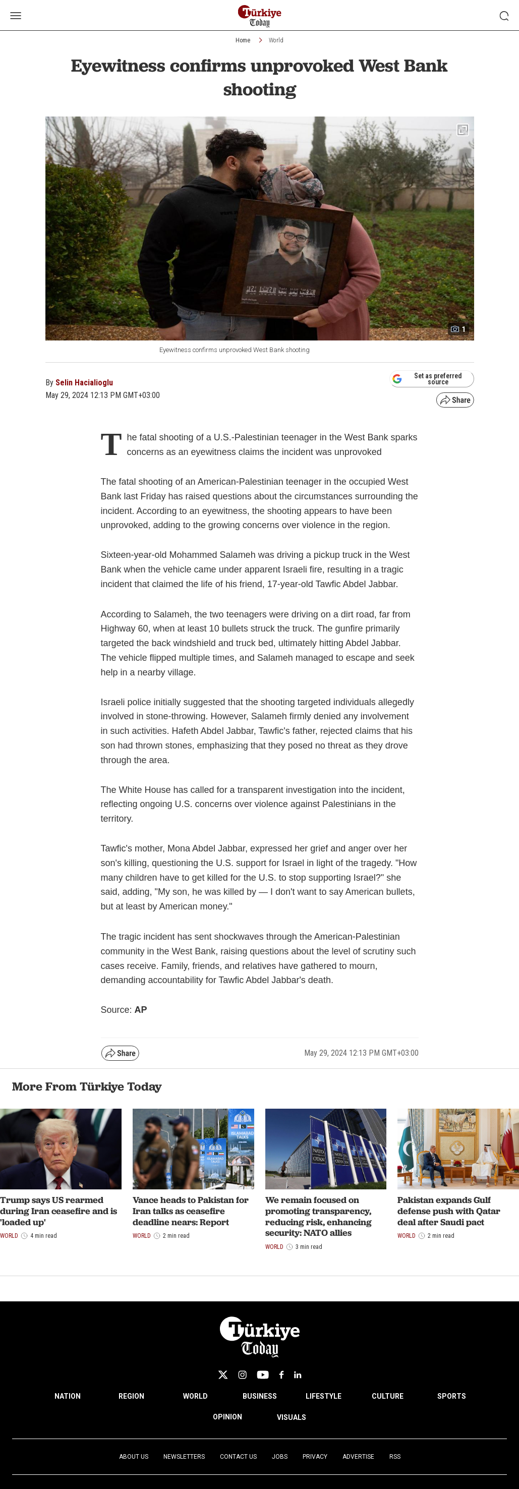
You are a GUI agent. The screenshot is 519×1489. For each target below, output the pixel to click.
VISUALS (291, 1417)
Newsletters (184, 1456)
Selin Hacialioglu (84, 382)
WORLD (195, 1396)
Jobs (279, 1456)
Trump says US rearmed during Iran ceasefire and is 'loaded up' (58, 1210)
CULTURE (387, 1396)
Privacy (315, 1456)
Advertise (358, 1456)
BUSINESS (260, 1396)
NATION (67, 1396)
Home (243, 40)
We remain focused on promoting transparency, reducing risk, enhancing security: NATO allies (318, 1216)
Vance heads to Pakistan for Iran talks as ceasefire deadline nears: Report (191, 1210)
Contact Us (238, 1456)
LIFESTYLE (323, 1396)
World (276, 40)
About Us (133, 1456)
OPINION (227, 1416)
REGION (131, 1396)
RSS (394, 1456)
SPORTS (451, 1396)
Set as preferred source (427, 379)
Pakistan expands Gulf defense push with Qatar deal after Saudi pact (448, 1210)
